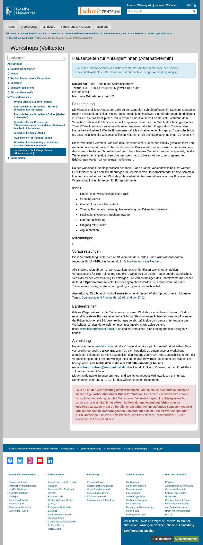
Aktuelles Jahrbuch (18, 493)
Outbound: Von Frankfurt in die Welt (61, 491)
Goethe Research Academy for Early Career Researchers (62, 525)
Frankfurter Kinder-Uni (20, 507)
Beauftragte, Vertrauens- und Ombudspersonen (177, 505)
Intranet (159, 5)
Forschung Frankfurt (19, 500)
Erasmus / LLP (55, 496)
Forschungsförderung (98, 493)
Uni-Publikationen (18, 489)
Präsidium (170, 482)
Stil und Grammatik (21, 92)
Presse (131, 5)
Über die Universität (175, 474)
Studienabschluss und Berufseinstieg (137, 502)
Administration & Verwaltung (179, 486)
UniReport (14, 496)
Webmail (171, 5)
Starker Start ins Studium (33, 33)
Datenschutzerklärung (90, 449)
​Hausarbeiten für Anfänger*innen (33, 137)
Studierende (29, 27)
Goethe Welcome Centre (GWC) (60, 502)
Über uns (102, 27)
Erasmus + (53, 511)
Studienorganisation (136, 496)
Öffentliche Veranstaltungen (23, 486)
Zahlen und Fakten (18, 511)
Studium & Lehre (135, 474)
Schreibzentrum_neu (115, 33)
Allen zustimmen (186, 538)
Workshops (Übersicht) (160, 33)
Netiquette (158, 449)
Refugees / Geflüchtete (59, 507)
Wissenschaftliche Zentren (100, 486)
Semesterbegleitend (22, 87)
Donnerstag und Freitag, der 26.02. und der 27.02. (113, 297)
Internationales (56, 474)
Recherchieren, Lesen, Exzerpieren (30, 78)
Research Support (96, 482)
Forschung (93, 474)
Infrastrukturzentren (97, 496)
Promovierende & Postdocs (100, 500)
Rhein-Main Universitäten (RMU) (178, 513)
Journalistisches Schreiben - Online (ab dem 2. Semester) (39, 116)
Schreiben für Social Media (29, 133)
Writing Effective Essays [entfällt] (33, 101)
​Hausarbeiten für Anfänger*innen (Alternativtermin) (33, 152)
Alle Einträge (14, 63)
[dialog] (162, 531)
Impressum (68, 449)
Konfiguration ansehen (139, 530)
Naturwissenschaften (22, 68)
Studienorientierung (135, 486)
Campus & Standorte (175, 489)
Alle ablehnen (161, 538)
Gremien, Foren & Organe (178, 500)
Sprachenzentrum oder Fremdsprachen (59, 516)
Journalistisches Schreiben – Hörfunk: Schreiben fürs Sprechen (36, 108)
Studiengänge (133, 482)
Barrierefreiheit (113, 449)
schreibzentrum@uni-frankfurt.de (100, 329)
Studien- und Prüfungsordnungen (136, 513)
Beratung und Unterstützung (140, 507)
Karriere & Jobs (17, 503)
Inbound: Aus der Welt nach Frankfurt (62, 484)
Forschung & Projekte (75, 27)
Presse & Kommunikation (22, 474)
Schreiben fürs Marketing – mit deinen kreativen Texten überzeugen (36, 144)
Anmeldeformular (103, 346)
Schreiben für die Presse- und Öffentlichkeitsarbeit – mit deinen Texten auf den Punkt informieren (39, 125)
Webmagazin (144, 5)
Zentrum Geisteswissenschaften (81, 33)
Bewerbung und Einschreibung (134, 491)
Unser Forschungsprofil (99, 489)
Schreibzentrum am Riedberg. (143, 261)
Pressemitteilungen (18, 482)
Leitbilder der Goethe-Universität (176, 495)
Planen (14, 73)
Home (11, 27)
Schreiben (16, 83)
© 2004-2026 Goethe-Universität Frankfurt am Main (33, 449)
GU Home (11, 33)
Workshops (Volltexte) (21, 38)
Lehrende (49, 27)
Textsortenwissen (20, 97)
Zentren (56, 33)
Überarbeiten (18, 158)
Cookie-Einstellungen (136, 449)
